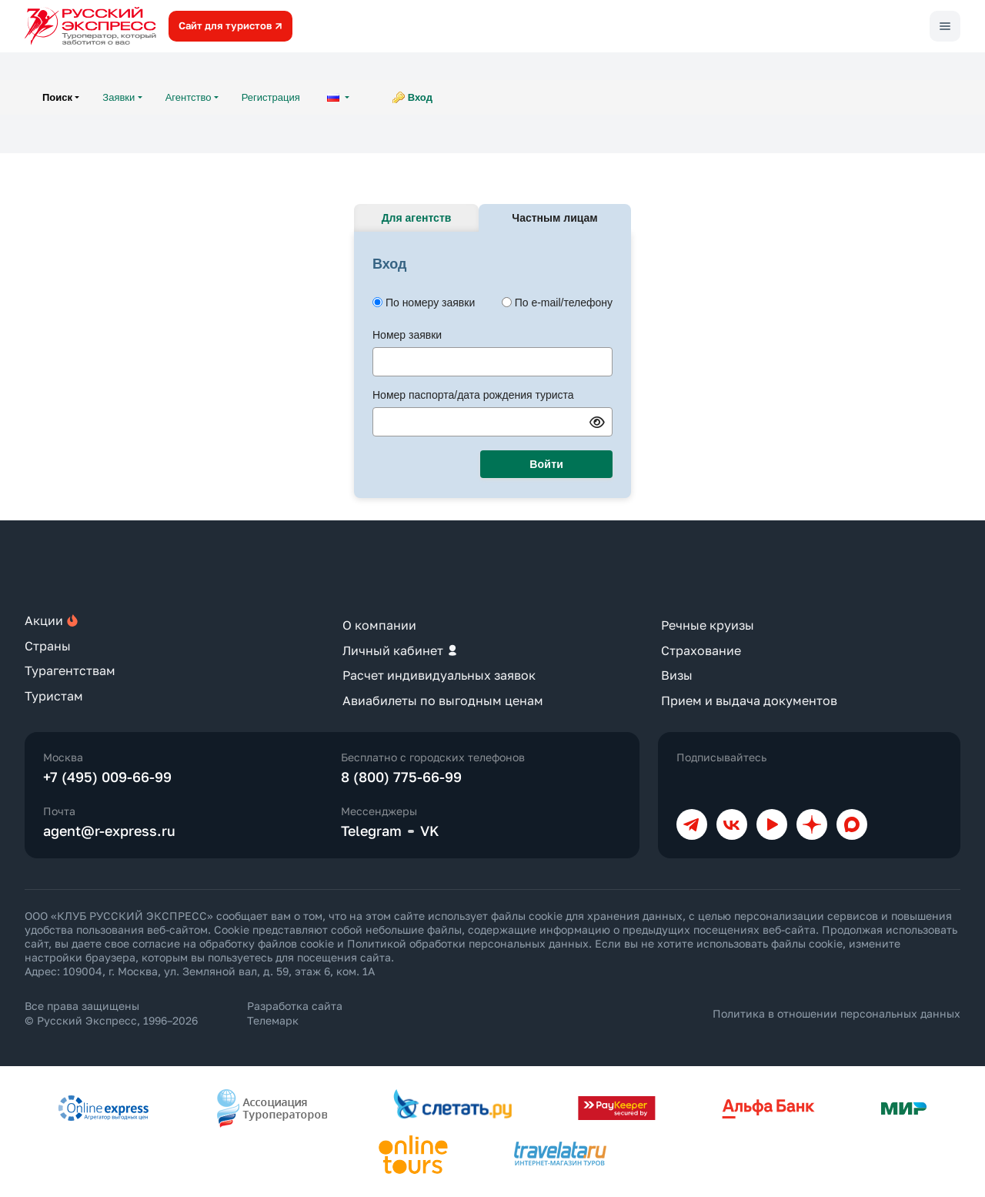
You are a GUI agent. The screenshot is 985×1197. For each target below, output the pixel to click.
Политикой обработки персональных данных (468, 943)
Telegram (371, 830)
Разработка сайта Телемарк (294, 1012)
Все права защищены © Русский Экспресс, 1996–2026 (111, 1012)
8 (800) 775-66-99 (401, 776)
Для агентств (417, 218)
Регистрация (271, 97)
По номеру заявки (430, 302)
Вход (420, 97)
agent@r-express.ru (109, 830)
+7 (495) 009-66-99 (107, 776)
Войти (546, 464)
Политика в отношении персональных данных (836, 1013)
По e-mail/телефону (564, 302)
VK (429, 830)
